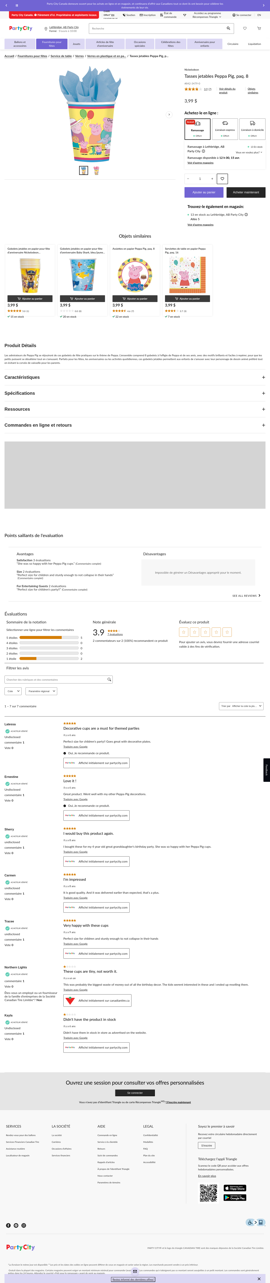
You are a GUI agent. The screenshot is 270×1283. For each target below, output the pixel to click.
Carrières (56, 1142)
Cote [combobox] (14, 691)
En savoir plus (207, 1176)
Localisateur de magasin (17, 1155)
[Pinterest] (16, 1225)
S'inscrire (206, 1145)
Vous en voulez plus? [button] (249, 152)
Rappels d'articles (106, 1162)
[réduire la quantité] (212, 179)
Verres (79, 56)
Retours (101, 1148)
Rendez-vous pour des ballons (21, 1135)
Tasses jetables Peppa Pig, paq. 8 (216, 76)
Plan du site (149, 1155)
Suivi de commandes (108, 1155)
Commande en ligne (107, 1135)
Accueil (9, 56)
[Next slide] (264, 6)
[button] (228, 28)
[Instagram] (23, 1225)
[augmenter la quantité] (188, 179)
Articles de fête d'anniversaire (105, 43)
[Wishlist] (245, 28)
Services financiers (61, 1155)
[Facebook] (8, 1225)
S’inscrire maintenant (178, 1102)
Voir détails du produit (227, 90)
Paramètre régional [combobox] (42, 691)
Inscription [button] (148, 15)
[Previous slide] (6, 6)
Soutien (129, 15)
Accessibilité (149, 1162)
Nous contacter (105, 1175)
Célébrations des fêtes (170, 43)
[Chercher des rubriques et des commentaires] (58, 679)
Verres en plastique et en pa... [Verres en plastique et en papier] (106, 56)
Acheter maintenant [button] (246, 192)
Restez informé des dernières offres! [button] (133, 1279)
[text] (30, 311)
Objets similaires (253, 90)
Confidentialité (150, 1135)
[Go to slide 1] (83, 170)
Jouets (76, 43)
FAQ (145, 1148)
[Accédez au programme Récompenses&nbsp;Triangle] (207, 15)
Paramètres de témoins (109, 1182)
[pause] (17, 5)
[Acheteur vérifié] (16, 731)
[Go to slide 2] (96, 170)
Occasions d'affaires (61, 1148)
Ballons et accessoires (20, 43)
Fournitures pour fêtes (52, 43)
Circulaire (233, 43)
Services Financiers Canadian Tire (22, 1142)
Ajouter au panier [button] (204, 192)
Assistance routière (15, 1148)
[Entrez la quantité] (200, 178)
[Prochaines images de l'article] (169, 114)
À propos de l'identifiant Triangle (114, 1169)
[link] (199, 89)
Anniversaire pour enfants (205, 43)
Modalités (148, 1142)
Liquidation (254, 43)
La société (57, 1135)
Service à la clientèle (108, 1142)
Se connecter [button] (241, 15)
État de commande (168, 14)
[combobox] (245, 706)
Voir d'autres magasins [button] (201, 162)
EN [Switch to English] (259, 15)
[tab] (197, 129)
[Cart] (259, 28)
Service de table (61, 56)
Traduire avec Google (75, 746)
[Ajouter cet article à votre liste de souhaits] (222, 179)
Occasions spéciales (140, 43)
